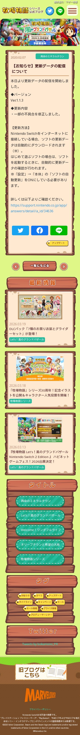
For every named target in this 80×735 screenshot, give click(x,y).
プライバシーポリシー (40, 709)
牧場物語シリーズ (20, 401)
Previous (16, 267)
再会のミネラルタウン (52, 56)
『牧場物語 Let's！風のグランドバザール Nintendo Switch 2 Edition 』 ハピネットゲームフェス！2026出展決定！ (39, 457)
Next (64, 267)
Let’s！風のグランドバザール (27, 339)
